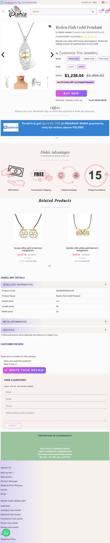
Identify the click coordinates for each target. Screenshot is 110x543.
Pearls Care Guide (9, 525)
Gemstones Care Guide (12, 520)
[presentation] (3, 55)
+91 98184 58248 (98, 100)
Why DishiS (6, 479)
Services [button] (8, 332)
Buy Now (71, 93)
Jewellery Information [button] (18, 287)
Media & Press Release (11, 487)
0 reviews (60, 36)
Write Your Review (73, 36)
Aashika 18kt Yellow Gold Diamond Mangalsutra (82, 251)
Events (4, 491)
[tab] (55, 287)
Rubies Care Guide (9, 529)
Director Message (9, 483)
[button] (49, 268)
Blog (94, 2)
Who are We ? (7, 474)
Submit (13, 427)
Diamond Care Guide (10, 516)
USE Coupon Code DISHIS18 (59, 4)
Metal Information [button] (15, 324)
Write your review (27, 372)
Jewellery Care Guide (11, 512)
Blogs (3, 496)
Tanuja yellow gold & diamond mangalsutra (28, 251)
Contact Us (86, 2)
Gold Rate (5, 508)
